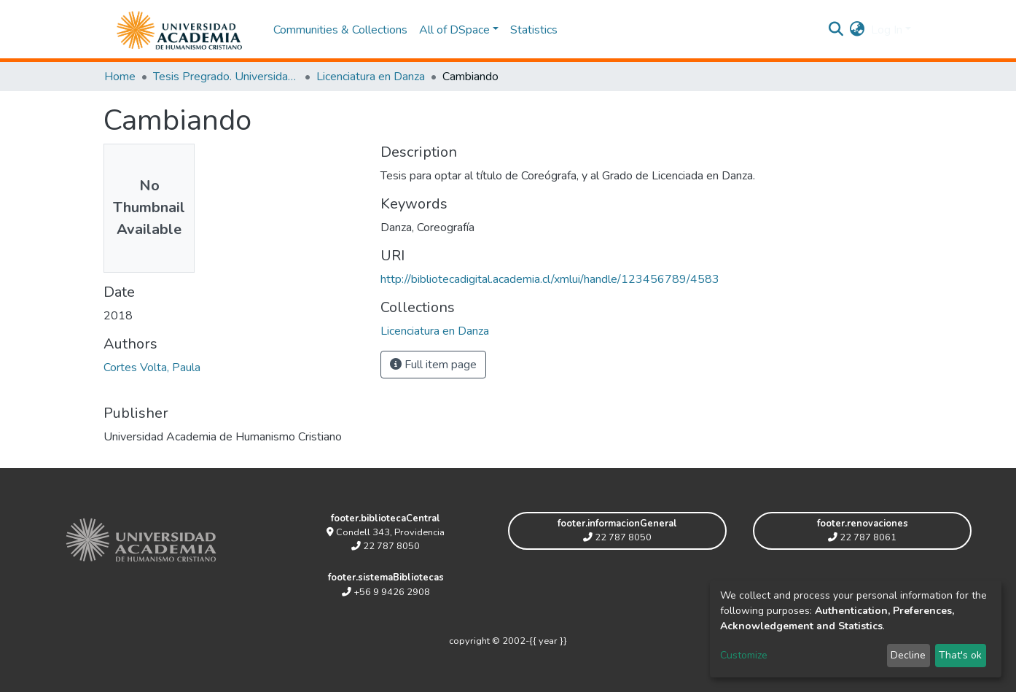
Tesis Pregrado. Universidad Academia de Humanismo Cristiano (226, 77)
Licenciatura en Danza (370, 77)
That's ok (960, 655)
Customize (743, 655)
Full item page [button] (433, 365)
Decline (908, 655)
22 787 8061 (862, 537)
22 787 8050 (385, 546)
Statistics (534, 30)
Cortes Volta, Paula (151, 367)
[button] (857, 30)
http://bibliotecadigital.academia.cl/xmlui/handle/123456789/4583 (549, 279)
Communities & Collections (340, 30)
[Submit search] (836, 30)
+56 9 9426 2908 (386, 592)
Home (120, 77)
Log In (886, 30)
